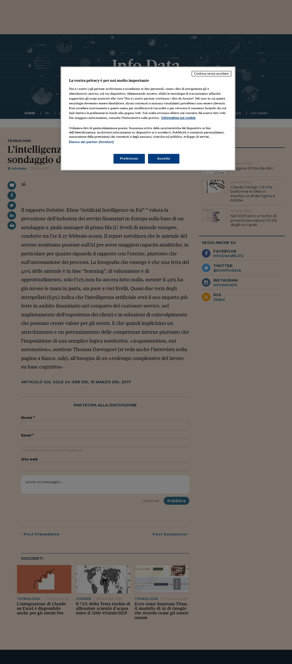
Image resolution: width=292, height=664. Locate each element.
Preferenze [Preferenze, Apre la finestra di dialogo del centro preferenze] (129, 158)
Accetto (163, 158)
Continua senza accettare (211, 73)
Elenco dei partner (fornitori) (91, 142)
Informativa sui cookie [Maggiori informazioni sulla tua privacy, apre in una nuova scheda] (178, 117)
